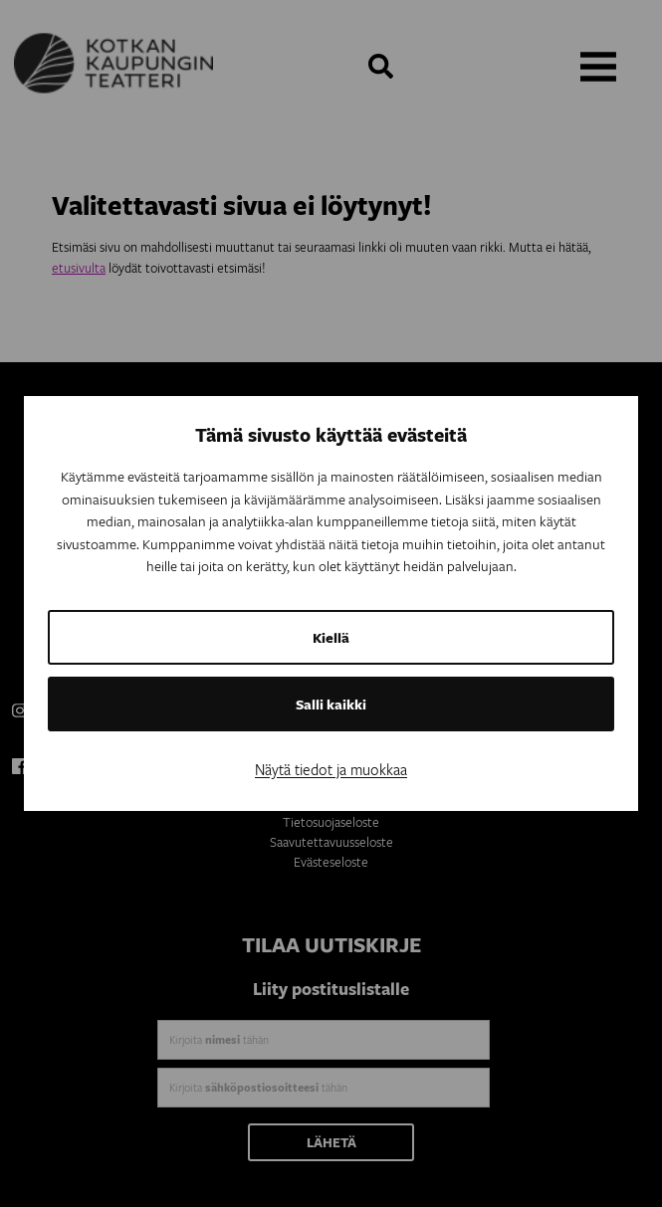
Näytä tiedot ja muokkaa (331, 769)
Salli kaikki (331, 704)
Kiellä (331, 637)
